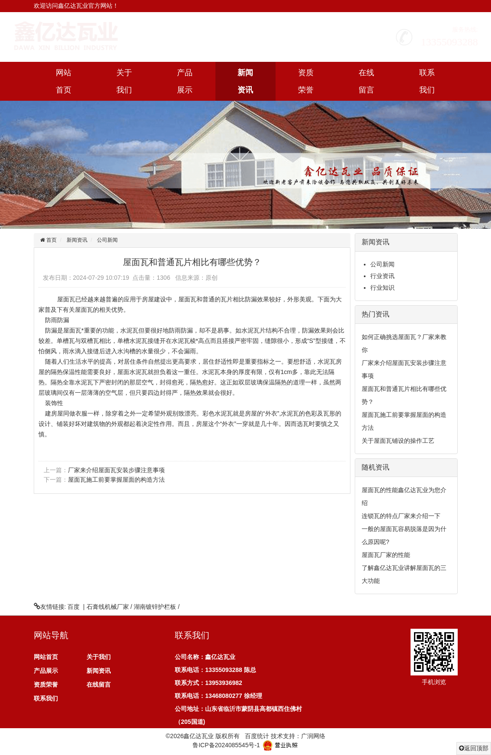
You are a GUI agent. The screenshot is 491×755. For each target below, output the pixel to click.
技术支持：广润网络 (298, 736)
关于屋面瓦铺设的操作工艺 (398, 440)
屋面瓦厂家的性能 (386, 554)
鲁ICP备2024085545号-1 (226, 744)
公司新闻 (107, 240)
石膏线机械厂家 (108, 606)
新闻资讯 (245, 81)
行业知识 (382, 287)
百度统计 (257, 736)
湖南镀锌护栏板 (155, 606)
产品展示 (185, 81)
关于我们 (124, 81)
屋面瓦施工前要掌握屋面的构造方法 (116, 479)
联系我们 (427, 81)
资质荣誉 (306, 81)
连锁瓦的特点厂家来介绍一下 (401, 515)
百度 (73, 606)
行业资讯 (382, 275)
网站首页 (63, 81)
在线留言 (366, 81)
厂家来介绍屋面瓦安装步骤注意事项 (116, 470)
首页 (51, 240)
